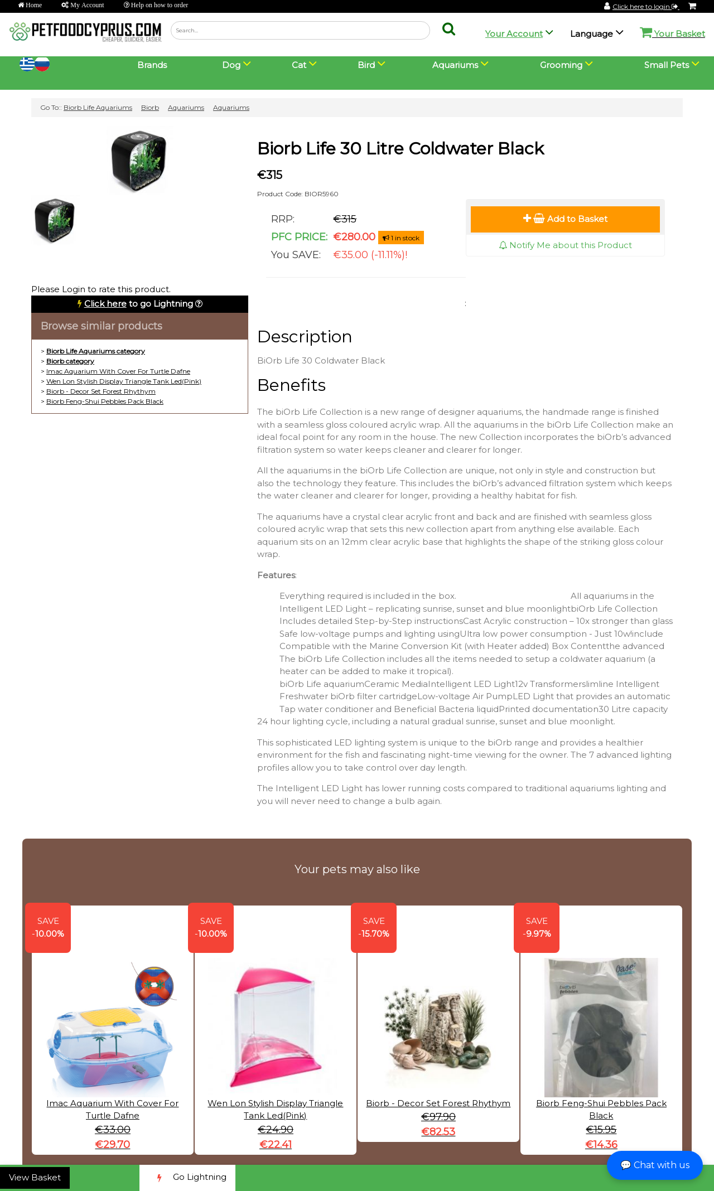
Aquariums (186, 107)
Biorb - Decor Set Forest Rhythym (101, 391)
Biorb (150, 107)
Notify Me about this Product (565, 245)
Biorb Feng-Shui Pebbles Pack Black (104, 401)
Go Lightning (187, 1178)
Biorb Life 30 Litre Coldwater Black (400, 148)
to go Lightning (138, 303)
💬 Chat (654, 1165)
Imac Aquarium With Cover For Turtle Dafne (118, 371)
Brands (152, 65)
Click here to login (645, 6)
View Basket (35, 1177)
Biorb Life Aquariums (98, 107)
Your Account (514, 33)
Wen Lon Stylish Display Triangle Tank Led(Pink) (123, 381)
